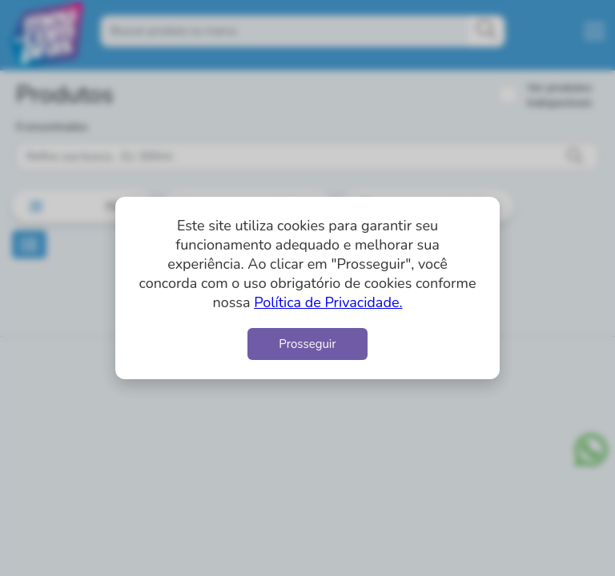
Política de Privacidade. (328, 302)
